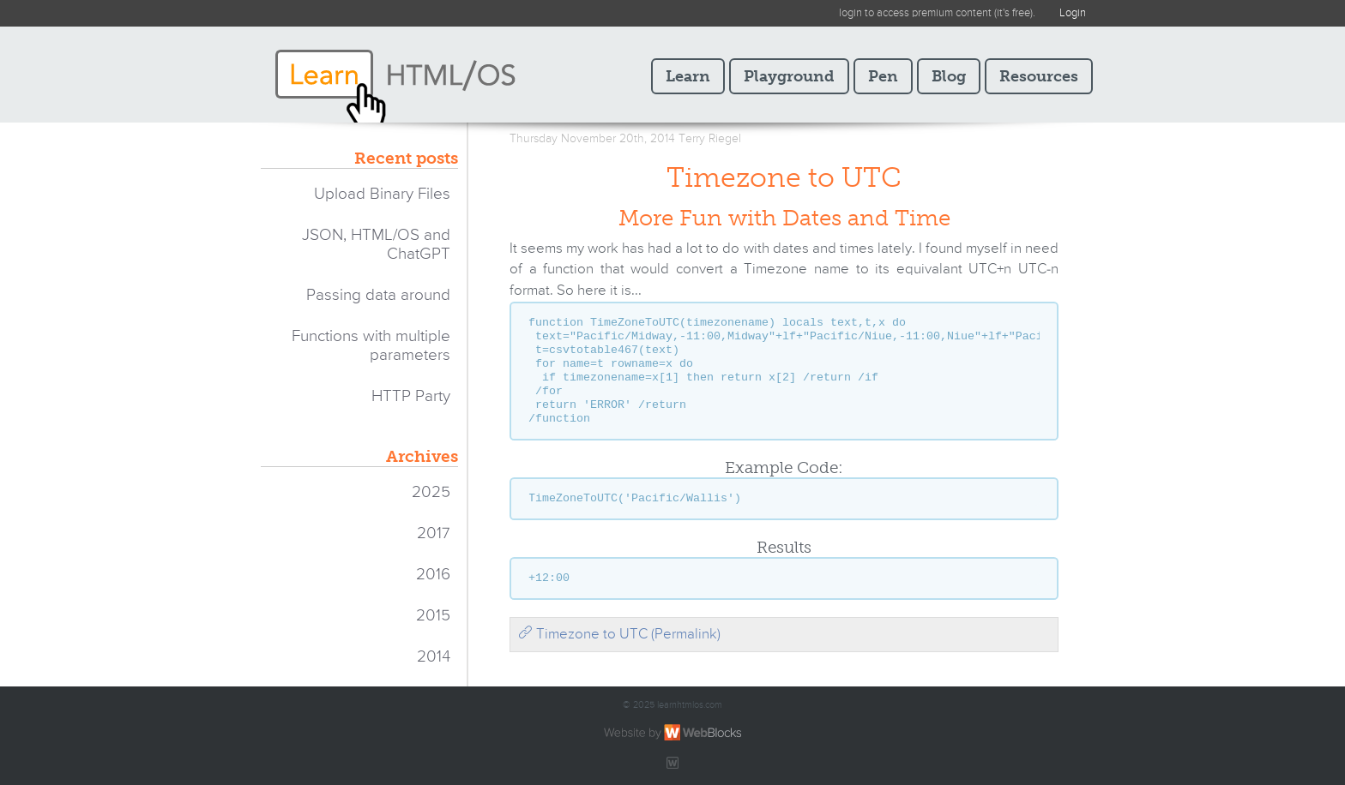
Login (1072, 13)
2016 (433, 574)
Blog (949, 76)
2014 (433, 657)
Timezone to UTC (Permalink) (619, 634)
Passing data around (378, 295)
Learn (688, 76)
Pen (883, 76)
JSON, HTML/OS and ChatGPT (376, 244)
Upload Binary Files (382, 194)
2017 (433, 533)
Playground (789, 76)
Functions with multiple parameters (371, 345)
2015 (433, 616)
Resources (1038, 76)
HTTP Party (410, 396)
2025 (431, 492)
